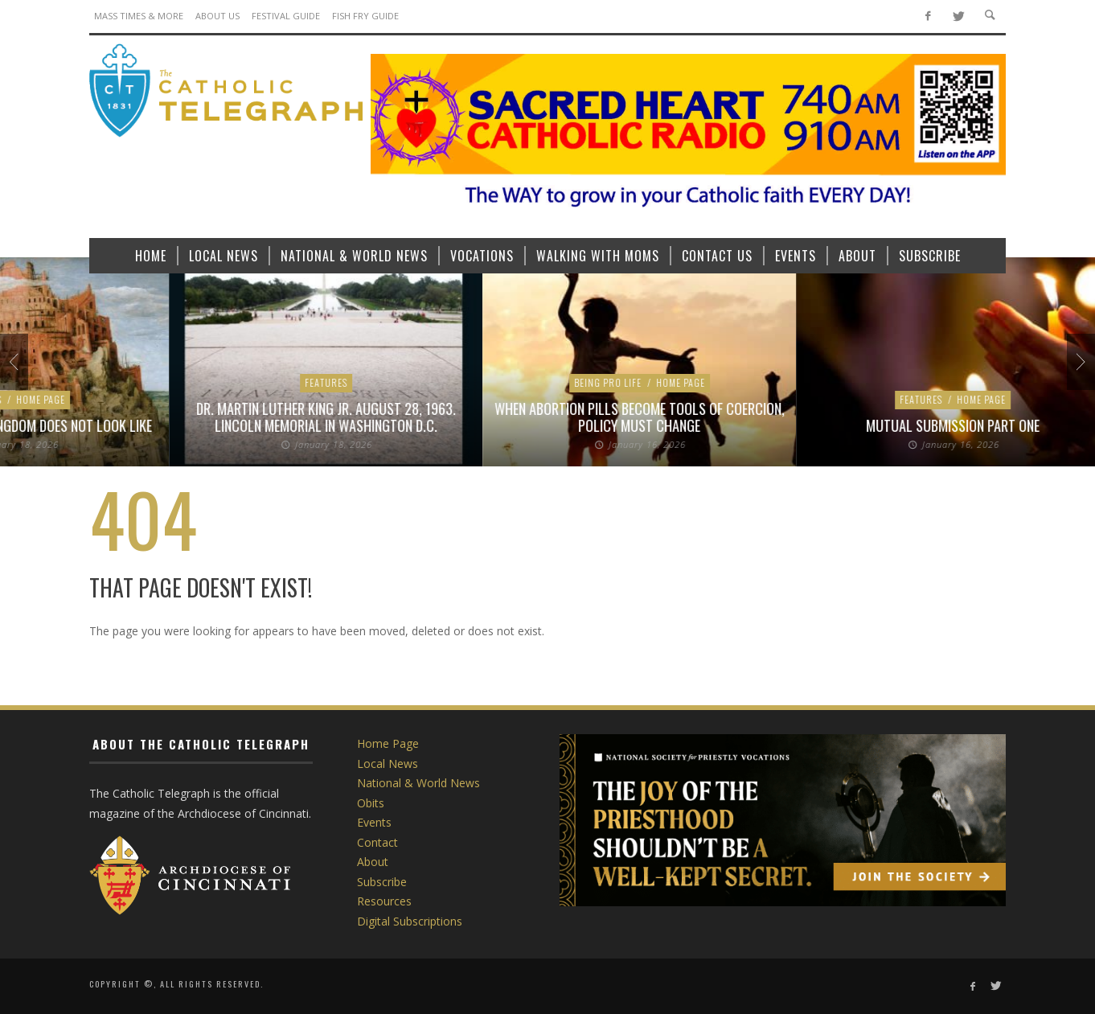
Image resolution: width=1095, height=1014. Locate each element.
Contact (377, 842)
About (372, 861)
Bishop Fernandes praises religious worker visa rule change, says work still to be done (157, 417)
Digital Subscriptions (409, 921)
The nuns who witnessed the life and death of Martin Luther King (784, 417)
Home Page (498, 399)
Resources (384, 901)
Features (438, 399)
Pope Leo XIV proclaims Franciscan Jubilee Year (470, 425)
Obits (370, 803)
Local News (156, 382)
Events (374, 822)
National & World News (418, 782)
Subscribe (382, 881)
